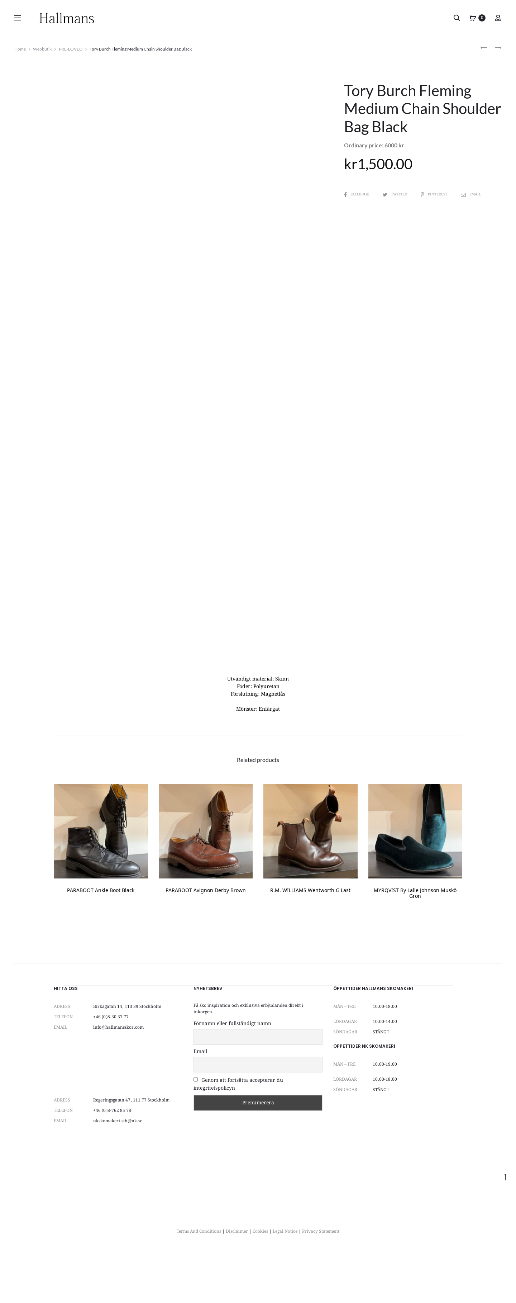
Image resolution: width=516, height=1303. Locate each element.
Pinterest (434, 194)
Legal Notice (285, 1281)
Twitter (395, 194)
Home (20, 49)
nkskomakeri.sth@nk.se (117, 1171)
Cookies (260, 1281)
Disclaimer (237, 1281)
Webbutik (42, 49)
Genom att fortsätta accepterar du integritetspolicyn (238, 1134)
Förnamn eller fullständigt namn (232, 1074)
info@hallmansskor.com (118, 1077)
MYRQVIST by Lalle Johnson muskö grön (415, 944)
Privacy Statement (320, 1281)
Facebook (357, 194)
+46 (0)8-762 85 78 (112, 1160)
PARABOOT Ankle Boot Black (100, 941)
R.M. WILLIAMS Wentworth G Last (310, 941)
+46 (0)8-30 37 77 (111, 1067)
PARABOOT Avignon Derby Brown (206, 941)
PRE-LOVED (70, 49)
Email (471, 194)
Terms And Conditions (199, 1281)
